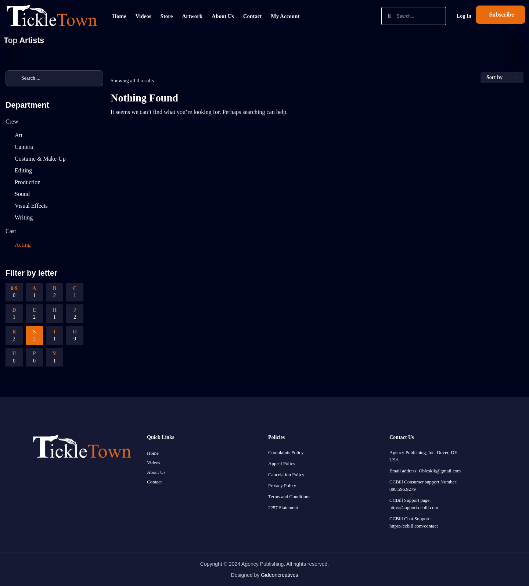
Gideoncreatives (279, 575)
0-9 (14, 292)
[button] (500, 15)
